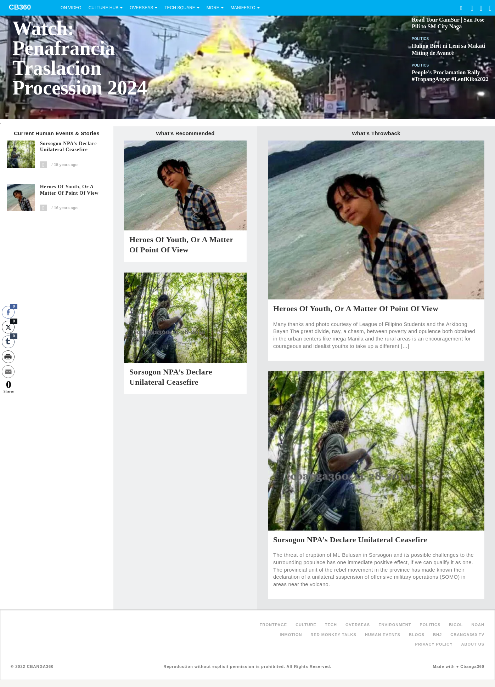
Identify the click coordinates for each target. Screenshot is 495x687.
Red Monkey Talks (333, 634)
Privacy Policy (434, 644)
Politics (420, 39)
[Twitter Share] (8, 327)
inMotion (291, 634)
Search (461, 8)
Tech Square (179, 7)
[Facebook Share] (8, 312)
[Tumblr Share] (8, 342)
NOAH (478, 625)
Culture (306, 625)
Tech (331, 625)
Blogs (416, 634)
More (213, 7)
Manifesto (243, 7)
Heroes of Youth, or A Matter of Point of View (69, 190)
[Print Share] (8, 356)
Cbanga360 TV (467, 634)
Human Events (382, 634)
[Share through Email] (8, 371)
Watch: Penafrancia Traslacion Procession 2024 (79, 58)
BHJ (437, 634)
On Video (71, 7)
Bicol (456, 625)
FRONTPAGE (273, 625)
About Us (472, 644)
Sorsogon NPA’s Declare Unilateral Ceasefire (68, 147)
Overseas (141, 7)
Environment (394, 625)
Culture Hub (103, 7)
